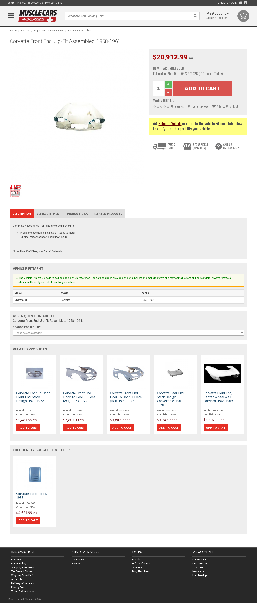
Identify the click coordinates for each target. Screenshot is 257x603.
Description (21, 214)
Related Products (108, 214)
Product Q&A (77, 214)
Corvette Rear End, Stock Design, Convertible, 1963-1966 (170, 399)
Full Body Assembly (79, 30)
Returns (76, 563)
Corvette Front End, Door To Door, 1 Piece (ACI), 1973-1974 (79, 397)
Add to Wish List (225, 106)
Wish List (197, 567)
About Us (16, 579)
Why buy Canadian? (22, 575)
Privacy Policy (19, 587)
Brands (136, 559)
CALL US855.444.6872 (231, 146)
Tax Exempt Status (21, 571)
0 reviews (177, 106)
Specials (137, 567)
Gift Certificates (141, 563)
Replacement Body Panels (49, 30)
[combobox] (128, 333)
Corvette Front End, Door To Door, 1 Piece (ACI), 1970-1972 (126, 397)
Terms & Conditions (22, 591)
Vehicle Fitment (49, 214)
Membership (199, 575)
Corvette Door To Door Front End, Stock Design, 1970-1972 (33, 397)
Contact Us (35, 2)
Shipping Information (23, 567)
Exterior (25, 30)
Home (13, 30)
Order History (199, 563)
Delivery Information (22, 583)
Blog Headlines (141, 571)
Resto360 (16, 559)
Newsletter (198, 571)
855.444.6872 (17, 2)
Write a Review (198, 106)
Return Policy (18, 563)
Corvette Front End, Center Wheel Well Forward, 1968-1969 (218, 397)
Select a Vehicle (170, 123)
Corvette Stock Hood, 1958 (31, 496)
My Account (199, 559)
